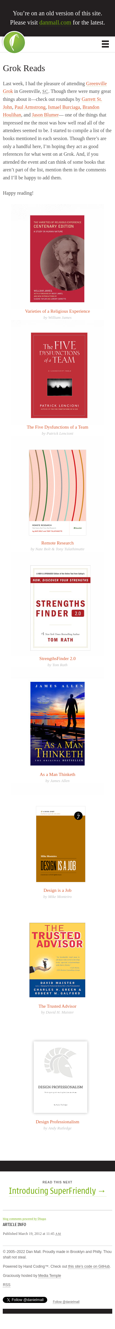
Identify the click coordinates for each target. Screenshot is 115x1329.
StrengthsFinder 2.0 (57, 658)
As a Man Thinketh (57, 774)
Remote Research (57, 542)
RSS (6, 1285)
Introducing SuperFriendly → (57, 1191)
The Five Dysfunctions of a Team (57, 427)
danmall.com (55, 22)
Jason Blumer (45, 114)
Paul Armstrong (30, 107)
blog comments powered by (24, 1218)
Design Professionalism (57, 1121)
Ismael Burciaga (64, 107)
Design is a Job (57, 890)
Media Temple (49, 1276)
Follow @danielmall (66, 1302)
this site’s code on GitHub (89, 1266)
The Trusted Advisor (57, 1006)
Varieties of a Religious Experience (57, 311)
